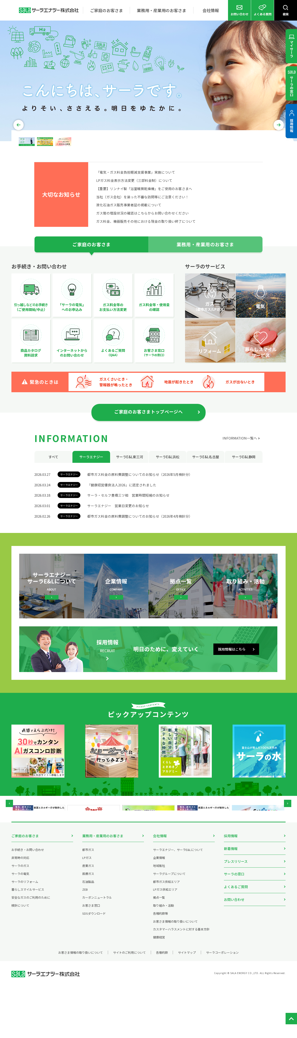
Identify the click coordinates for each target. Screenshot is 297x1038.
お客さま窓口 (91, 958)
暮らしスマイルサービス (27, 942)
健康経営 (159, 990)
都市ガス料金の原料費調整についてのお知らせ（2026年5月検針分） (139, 511)
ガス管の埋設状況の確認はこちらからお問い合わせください (142, 250)
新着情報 (231, 900)
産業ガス (88, 918)
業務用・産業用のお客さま (102, 888)
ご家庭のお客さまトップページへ (149, 449)
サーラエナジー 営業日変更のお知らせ (118, 542)
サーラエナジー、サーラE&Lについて (178, 902)
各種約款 (162, 1005)
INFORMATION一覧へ (240, 475)
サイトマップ (188, 1005)
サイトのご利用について (128, 1005)
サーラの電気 (20, 926)
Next (277, 161)
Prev (20, 161)
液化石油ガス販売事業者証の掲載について (128, 241)
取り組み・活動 (163, 958)
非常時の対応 (20, 910)
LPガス (87, 910)
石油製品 (88, 934)
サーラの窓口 (234, 925)
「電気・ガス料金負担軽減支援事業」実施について (135, 209)
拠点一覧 (159, 950)
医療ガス (88, 926)
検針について (20, 958)
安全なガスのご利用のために (30, 950)
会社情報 (160, 888)
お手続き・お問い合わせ (27, 902)
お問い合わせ (234, 950)
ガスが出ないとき (258, 418)
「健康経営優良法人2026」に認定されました (121, 521)
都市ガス (88, 902)
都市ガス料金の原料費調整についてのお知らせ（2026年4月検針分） (139, 553)
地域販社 (159, 918)
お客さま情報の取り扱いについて (175, 974)
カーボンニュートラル (97, 950)
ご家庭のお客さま (25, 888)
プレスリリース (236, 913)
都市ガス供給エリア (166, 934)
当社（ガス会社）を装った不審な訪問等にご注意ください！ (142, 233)
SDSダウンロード (94, 966)
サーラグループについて (169, 926)
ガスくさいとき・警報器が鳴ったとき (115, 418)
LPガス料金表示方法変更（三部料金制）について (134, 217)
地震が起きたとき (186, 418)
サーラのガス (20, 918)
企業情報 (159, 910)
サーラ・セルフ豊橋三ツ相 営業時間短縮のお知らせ (128, 532)
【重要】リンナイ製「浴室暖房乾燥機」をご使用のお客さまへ (144, 225)
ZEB (85, 942)
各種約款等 (160, 966)
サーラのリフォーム (24, 934)
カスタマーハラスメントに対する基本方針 (181, 982)
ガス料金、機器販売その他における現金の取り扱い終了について (146, 258)
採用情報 (231, 888)
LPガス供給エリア (165, 942)
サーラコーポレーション (224, 1005)
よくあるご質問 (236, 938)
